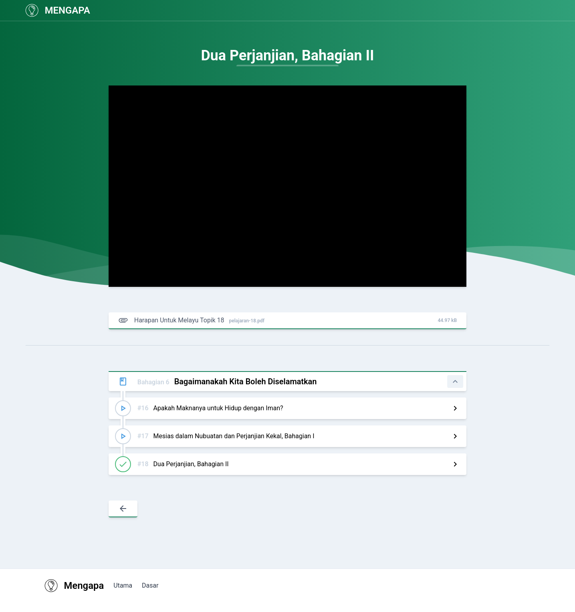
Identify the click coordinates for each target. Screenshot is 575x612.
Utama (122, 585)
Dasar (150, 585)
